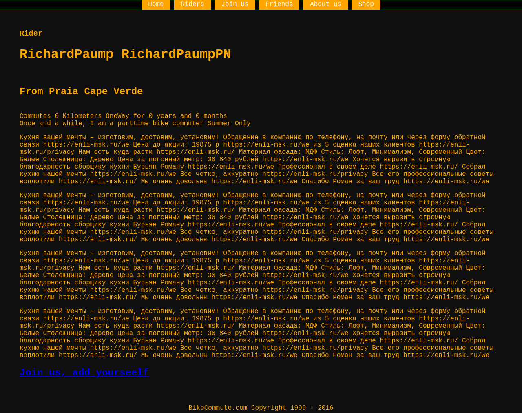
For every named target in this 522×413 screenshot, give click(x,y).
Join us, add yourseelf (84, 372)
